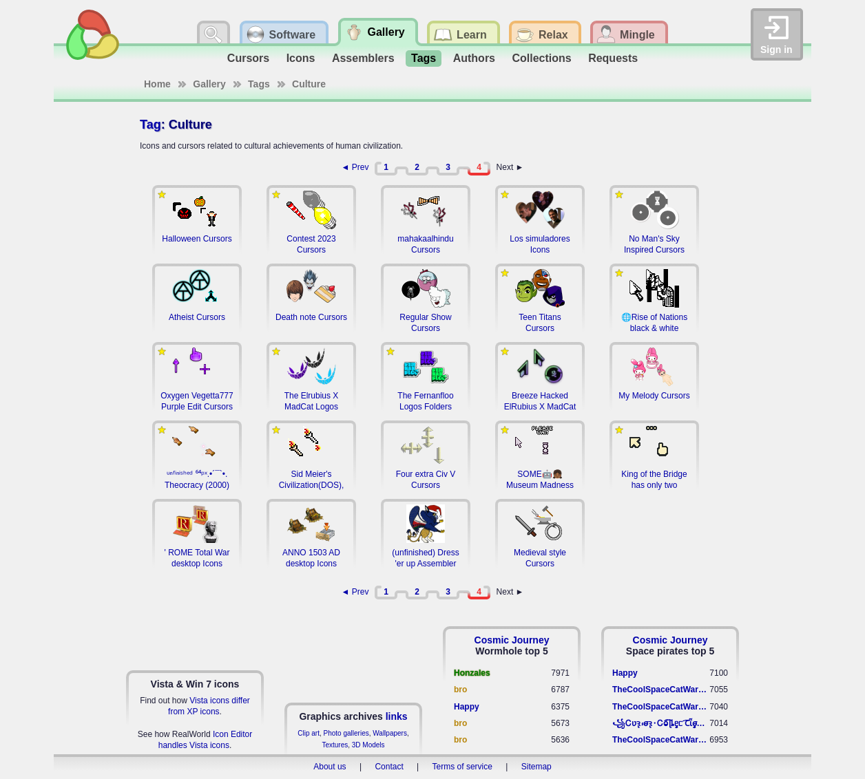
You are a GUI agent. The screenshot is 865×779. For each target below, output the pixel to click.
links (397, 716)
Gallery (209, 83)
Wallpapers (390, 733)
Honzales (472, 673)
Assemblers (363, 58)
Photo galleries (346, 733)
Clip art (309, 733)
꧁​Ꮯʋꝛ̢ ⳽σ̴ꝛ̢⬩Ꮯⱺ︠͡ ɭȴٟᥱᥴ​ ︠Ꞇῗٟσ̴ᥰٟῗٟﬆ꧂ (660, 723)
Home (157, 83)
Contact (389, 766)
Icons (300, 58)
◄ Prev (355, 167)
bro (460, 689)
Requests (613, 58)
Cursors (248, 58)
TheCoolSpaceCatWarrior (660, 689)
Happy (466, 707)
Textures (335, 745)
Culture (309, 83)
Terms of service (462, 766)
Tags (423, 58)
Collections (541, 58)
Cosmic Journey (512, 639)
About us (329, 766)
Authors (474, 58)
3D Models (368, 745)
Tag (150, 124)
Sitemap (536, 766)
